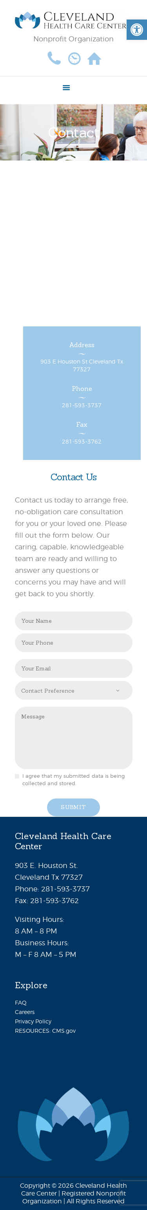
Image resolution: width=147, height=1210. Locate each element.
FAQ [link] (21, 1002)
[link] (137, 30)
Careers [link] (24, 1012)
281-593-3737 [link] (65, 889)
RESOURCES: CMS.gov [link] (45, 1030)
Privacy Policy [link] (33, 1021)
